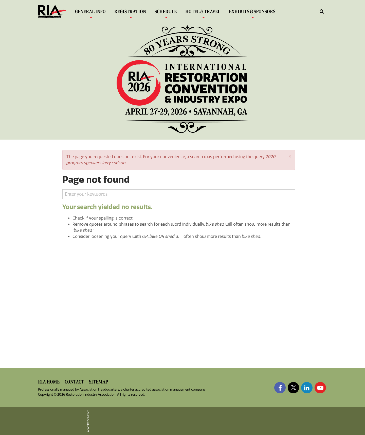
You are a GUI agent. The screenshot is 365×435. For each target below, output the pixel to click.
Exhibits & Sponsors (252, 12)
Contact (74, 382)
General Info (90, 12)
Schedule (166, 12)
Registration (130, 12)
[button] (289, 156)
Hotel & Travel (202, 12)
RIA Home (49, 382)
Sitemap (98, 382)
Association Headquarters (99, 389)
